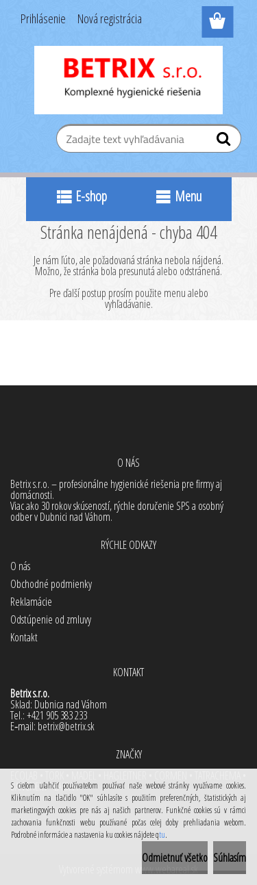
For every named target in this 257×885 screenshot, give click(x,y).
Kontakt (24, 637)
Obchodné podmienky (51, 583)
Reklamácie (31, 601)
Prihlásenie (43, 18)
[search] (225, 141)
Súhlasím (229, 857)
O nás (20, 566)
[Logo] (128, 80)
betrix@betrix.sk (66, 726)
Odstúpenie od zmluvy (50, 619)
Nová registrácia (109, 18)
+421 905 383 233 (57, 715)
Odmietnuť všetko (175, 857)
